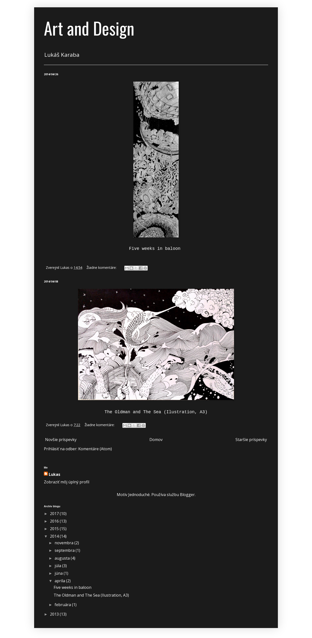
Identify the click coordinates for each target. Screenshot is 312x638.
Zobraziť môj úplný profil (66, 482)
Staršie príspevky (251, 439)
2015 (55, 528)
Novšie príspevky (61, 439)
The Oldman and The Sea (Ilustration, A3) (91, 595)
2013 (55, 614)
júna (59, 573)
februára (63, 604)
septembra (65, 550)
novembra (64, 542)
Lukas (54, 474)
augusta (63, 558)
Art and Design (89, 27)
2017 (55, 513)
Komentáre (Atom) (95, 448)
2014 (55, 536)
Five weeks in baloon (73, 587)
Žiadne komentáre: (102, 267)
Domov (156, 439)
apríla (60, 580)
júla (58, 565)
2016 (55, 521)
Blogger (187, 494)
